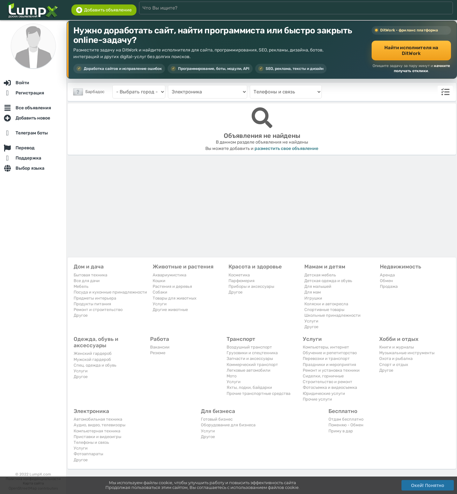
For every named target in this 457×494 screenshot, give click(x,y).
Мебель (81, 286)
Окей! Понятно (427, 485)
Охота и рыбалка (396, 358)
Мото (231, 376)
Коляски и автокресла (326, 303)
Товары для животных (174, 298)
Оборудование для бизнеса (228, 425)
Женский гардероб (93, 353)
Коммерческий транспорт (252, 364)
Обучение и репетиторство (330, 352)
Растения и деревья (172, 286)
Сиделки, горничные (323, 376)
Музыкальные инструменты (406, 352)
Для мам (312, 292)
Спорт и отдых (393, 364)
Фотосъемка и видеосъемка (330, 387)
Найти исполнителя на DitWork (411, 50)
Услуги (160, 303)
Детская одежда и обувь (328, 280)
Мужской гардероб (92, 359)
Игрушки (313, 298)
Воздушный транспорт (249, 347)
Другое (81, 315)
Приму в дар (340, 431)
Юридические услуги (324, 393)
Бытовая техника (90, 275)
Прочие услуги (317, 399)
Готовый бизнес (217, 419)
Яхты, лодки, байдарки (249, 387)
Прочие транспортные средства (258, 393)
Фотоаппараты (88, 453)
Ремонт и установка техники (331, 370)
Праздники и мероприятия (329, 364)
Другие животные (170, 309)
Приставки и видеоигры (97, 436)
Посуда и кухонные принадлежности (110, 292)
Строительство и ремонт (327, 381)
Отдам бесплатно (345, 419)
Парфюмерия (241, 280)
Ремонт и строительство (98, 309)
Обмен (386, 280)
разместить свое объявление (286, 148)
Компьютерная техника (97, 431)
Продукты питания (92, 303)
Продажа (389, 286)
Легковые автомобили (248, 370)
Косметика (239, 275)
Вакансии (159, 347)
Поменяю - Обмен (345, 425)
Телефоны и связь (91, 442)
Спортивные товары (324, 309)
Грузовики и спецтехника (252, 352)
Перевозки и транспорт (326, 358)
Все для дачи (87, 280)
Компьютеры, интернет (326, 347)
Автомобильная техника (98, 419)
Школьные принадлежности (332, 315)
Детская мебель (320, 275)
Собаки (160, 292)
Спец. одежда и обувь (95, 365)
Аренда (387, 275)
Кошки (159, 280)
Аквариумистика (169, 275)
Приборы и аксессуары (251, 286)
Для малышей (317, 286)
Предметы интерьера (95, 298)
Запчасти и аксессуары (250, 358)
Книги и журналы (396, 347)
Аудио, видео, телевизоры (99, 425)
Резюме (157, 352)
